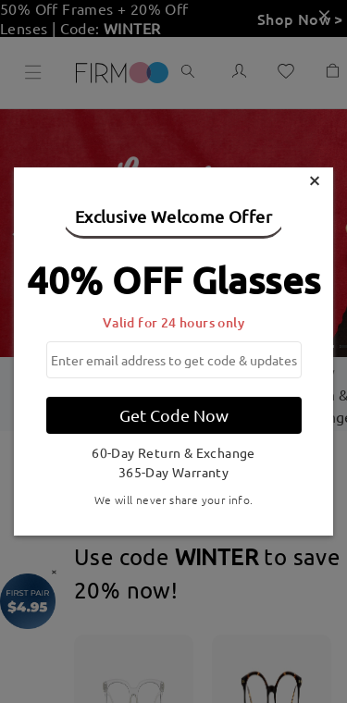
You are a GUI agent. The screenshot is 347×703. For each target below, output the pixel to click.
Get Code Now (174, 415)
